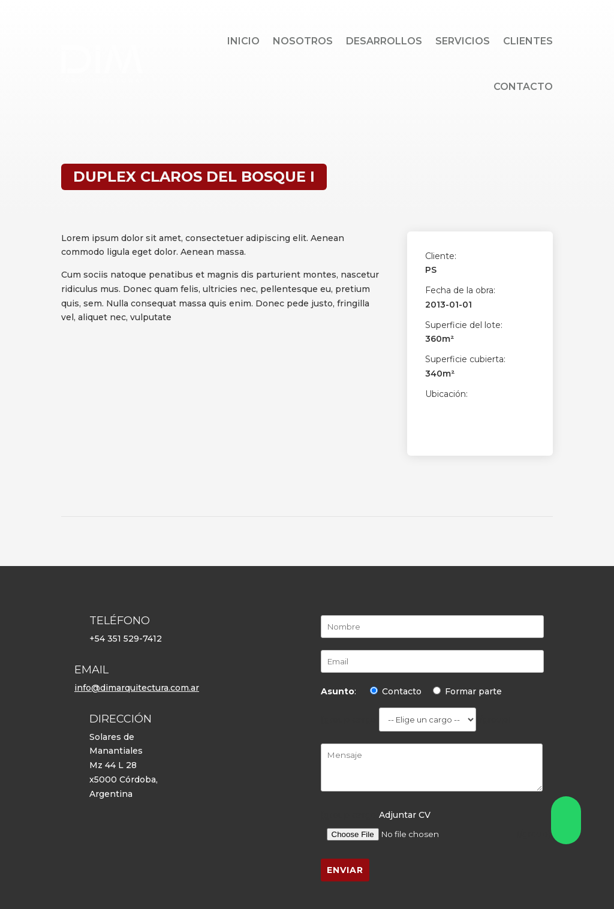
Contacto (523, 86)
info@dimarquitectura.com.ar (136, 687)
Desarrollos (384, 41)
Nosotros (303, 41)
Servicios (462, 41)
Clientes (528, 41)
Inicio (243, 41)
